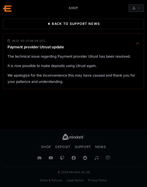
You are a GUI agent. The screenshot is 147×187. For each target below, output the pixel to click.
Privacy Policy (97, 180)
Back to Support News (73, 24)
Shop (46, 147)
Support (83, 147)
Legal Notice (75, 180)
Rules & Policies (51, 180)
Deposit (62, 147)
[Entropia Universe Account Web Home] (7, 8)
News (100, 147)
